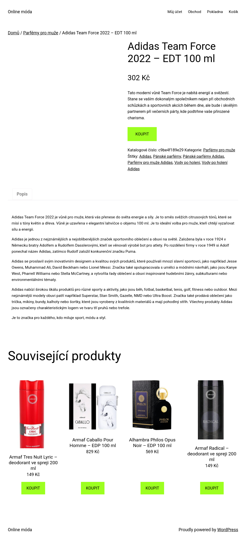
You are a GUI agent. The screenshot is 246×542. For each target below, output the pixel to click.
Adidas (145, 156)
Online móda (20, 11)
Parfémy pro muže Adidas (150, 162)
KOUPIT (142, 134)
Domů (13, 32)
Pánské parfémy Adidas (203, 156)
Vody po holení (187, 162)
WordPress (227, 529)
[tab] (22, 194)
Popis (22, 194)
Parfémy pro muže (40, 32)
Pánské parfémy (167, 156)
